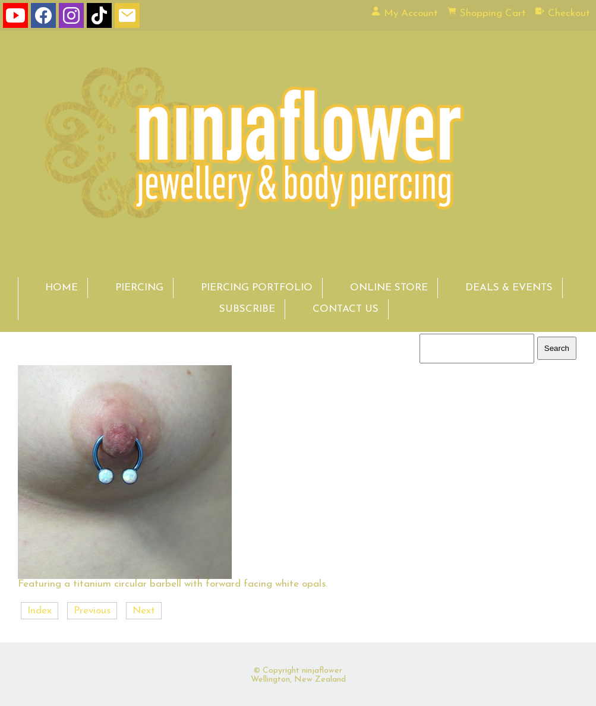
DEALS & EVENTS (509, 288)
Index (39, 611)
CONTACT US (346, 309)
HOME (61, 288)
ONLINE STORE (389, 288)
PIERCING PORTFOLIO (257, 288)
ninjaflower (322, 670)
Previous (92, 611)
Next (144, 611)
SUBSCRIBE (247, 309)
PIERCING (139, 288)
